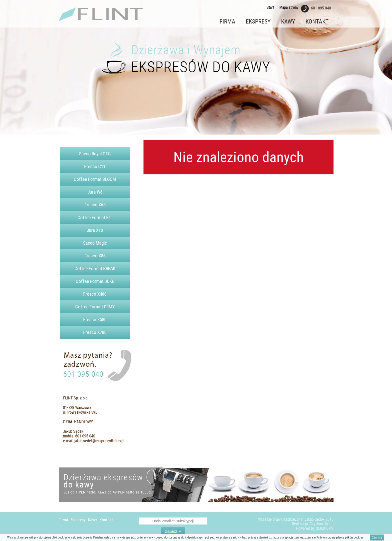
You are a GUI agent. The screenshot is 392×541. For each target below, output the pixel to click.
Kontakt (317, 21)
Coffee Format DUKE (95, 281)
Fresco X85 (95, 256)
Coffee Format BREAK (95, 268)
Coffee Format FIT (95, 217)
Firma (227, 21)
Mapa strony (288, 7)
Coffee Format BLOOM (95, 179)
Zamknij (377, 537)
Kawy (288, 21)
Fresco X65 (95, 205)
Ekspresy (258, 21)
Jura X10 (95, 230)
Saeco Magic (95, 243)
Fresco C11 (95, 166)
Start (270, 7)
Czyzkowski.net (322, 524)
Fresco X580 (94, 319)
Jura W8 (95, 192)
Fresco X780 (94, 332)
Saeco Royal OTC (95, 154)
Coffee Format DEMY (95, 307)
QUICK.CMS (325, 528)
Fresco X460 (94, 294)
